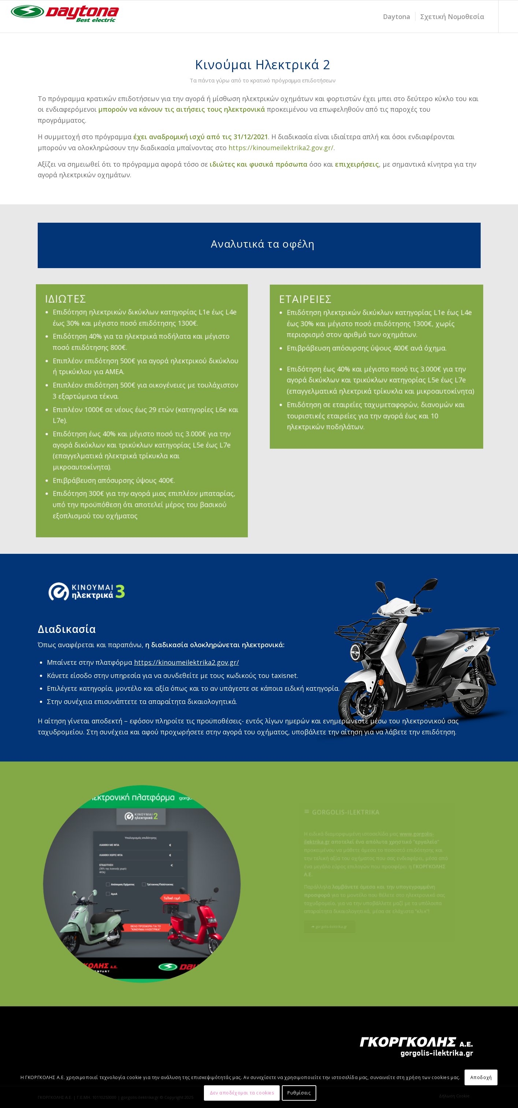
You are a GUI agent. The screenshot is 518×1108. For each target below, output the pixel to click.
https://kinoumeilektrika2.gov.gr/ (280, 147)
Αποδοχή (481, 1077)
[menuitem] (396, 16)
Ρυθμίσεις (298, 1093)
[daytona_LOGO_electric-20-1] (65, 16)
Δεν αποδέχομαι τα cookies (242, 1093)
